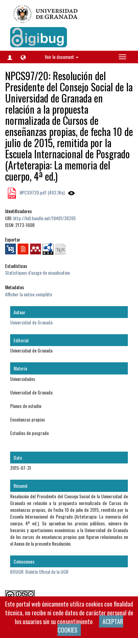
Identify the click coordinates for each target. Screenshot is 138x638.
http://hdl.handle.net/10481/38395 (44, 218)
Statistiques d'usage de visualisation (37, 272)
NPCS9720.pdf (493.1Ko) (42, 192)
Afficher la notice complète (28, 294)
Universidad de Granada (31, 322)
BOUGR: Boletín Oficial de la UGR (39, 571)
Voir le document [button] (61, 56)
